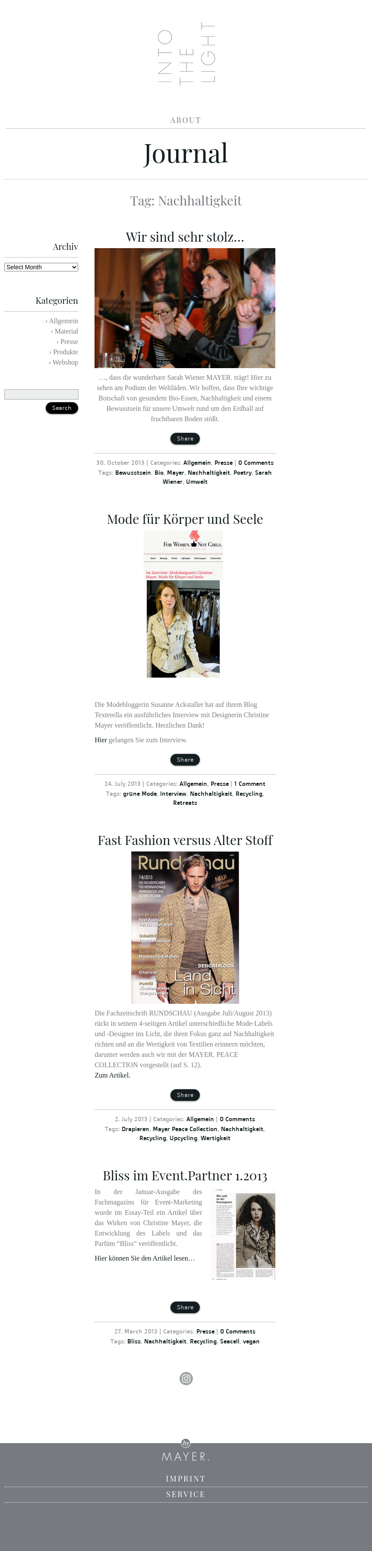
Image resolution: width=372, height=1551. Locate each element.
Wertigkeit (215, 1137)
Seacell (230, 1341)
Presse (223, 462)
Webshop (65, 362)
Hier (101, 740)
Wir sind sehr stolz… (185, 236)
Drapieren (135, 1128)
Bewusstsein (133, 472)
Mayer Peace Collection (185, 1128)
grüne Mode (140, 793)
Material (66, 331)
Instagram (186, 1379)
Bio (159, 472)
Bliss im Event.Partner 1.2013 (185, 1175)
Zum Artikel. (112, 1075)
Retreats (185, 802)
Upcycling (183, 1137)
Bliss (134, 1341)
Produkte (65, 352)
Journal (186, 152)
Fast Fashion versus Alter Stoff (185, 839)
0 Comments (256, 462)
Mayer (175, 472)
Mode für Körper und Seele (185, 518)
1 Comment (249, 783)
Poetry (242, 472)
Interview (173, 793)
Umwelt (197, 481)
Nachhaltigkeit (209, 472)
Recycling (249, 793)
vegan (251, 1341)
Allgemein (197, 462)
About (186, 120)
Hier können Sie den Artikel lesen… (145, 1258)
